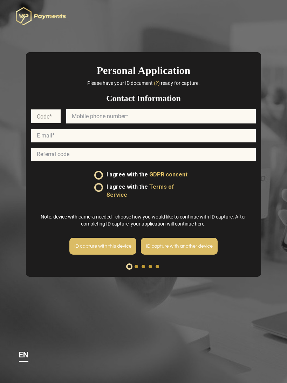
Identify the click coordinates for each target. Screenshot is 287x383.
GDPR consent (168, 175)
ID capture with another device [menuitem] (179, 246)
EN (23, 354)
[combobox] (46, 117)
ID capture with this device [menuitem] (102, 246)
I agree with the (140, 176)
